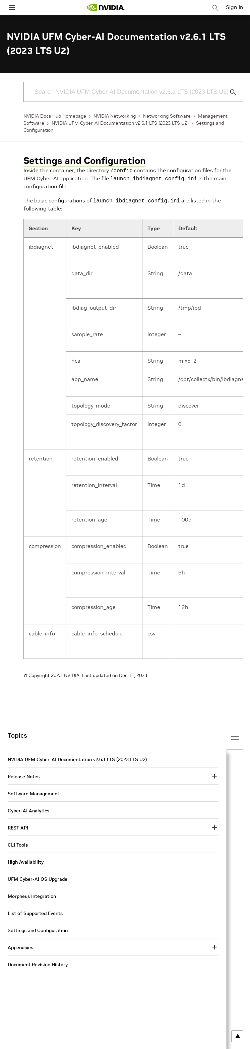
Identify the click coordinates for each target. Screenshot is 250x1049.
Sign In (234, 7)
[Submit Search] (229, 92)
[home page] (105, 7)
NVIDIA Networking (114, 116)
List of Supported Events (35, 911)
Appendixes (20, 945)
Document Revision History (38, 963)
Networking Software (167, 116)
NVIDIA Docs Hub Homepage (54, 116)
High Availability (26, 860)
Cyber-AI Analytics (28, 809)
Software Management (33, 792)
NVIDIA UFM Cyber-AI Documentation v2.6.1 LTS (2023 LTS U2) (120, 123)
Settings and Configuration (84, 161)
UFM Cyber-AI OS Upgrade (37, 877)
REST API (18, 826)
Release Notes (24, 775)
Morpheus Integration (32, 894)
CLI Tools (18, 843)
